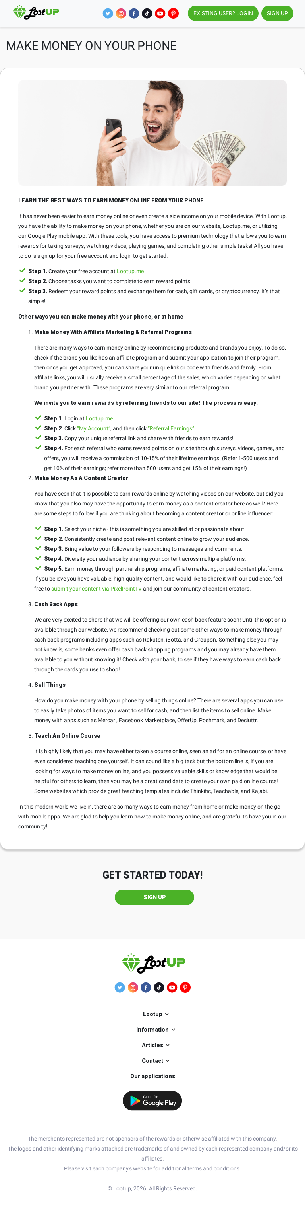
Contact (152, 1061)
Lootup (152, 1014)
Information (152, 1030)
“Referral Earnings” (171, 428)
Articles (152, 1045)
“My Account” (93, 428)
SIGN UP (277, 13)
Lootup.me (130, 271)
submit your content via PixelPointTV (96, 588)
